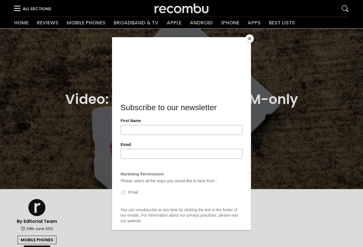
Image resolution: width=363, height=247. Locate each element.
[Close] (249, 38)
